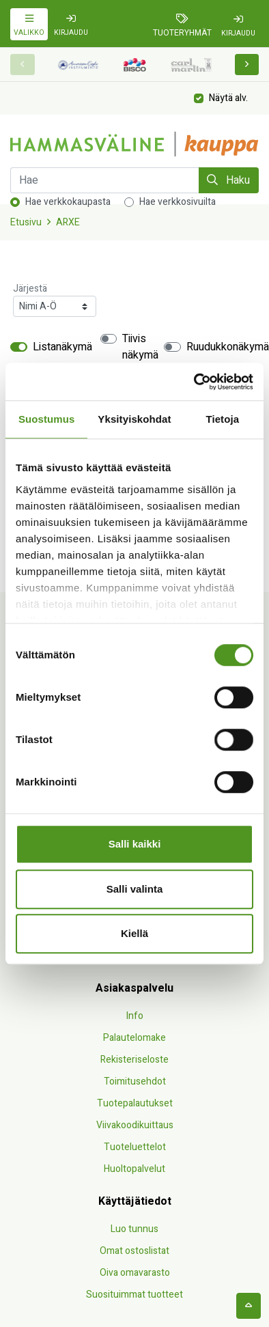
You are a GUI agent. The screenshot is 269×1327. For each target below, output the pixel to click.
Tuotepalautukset (135, 1103)
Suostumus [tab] (46, 419)
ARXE (68, 222)
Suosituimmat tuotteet (134, 1294)
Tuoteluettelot (135, 1147)
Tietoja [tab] (222, 419)
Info (134, 1016)
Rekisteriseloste (134, 1059)
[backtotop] (248, 1306)
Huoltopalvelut (134, 1169)
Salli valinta (135, 889)
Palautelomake (134, 1038)
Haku (228, 180)
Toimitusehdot (135, 1081)
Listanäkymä (62, 347)
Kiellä (134, 933)
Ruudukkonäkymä (227, 347)
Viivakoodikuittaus (134, 1125)
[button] (247, 64)
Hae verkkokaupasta (68, 202)
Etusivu (26, 222)
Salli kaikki (135, 844)
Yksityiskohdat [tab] (134, 419)
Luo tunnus (134, 1229)
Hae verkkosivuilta (177, 202)
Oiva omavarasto (135, 1273)
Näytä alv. (228, 97)
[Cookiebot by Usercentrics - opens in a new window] (194, 382)
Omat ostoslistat (134, 1251)
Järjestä (30, 288)
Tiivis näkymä (140, 347)
